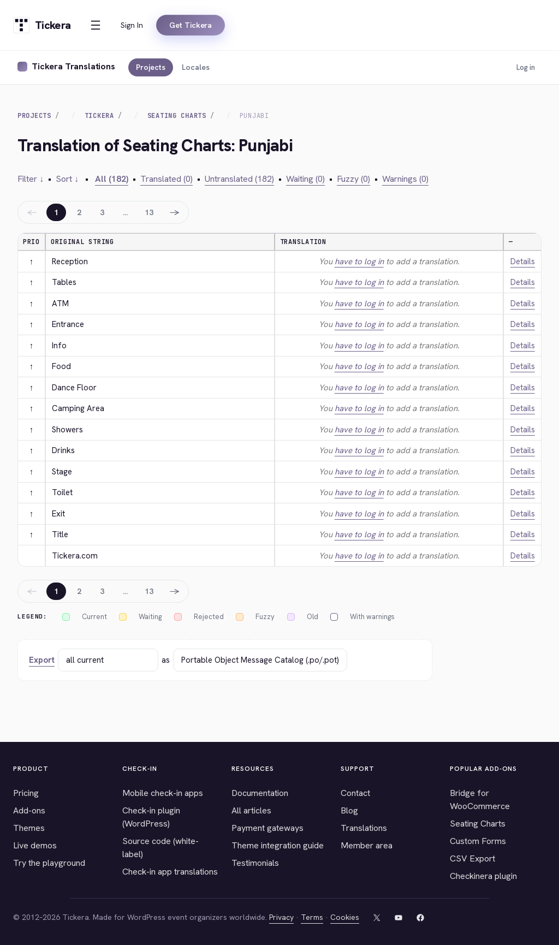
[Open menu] (96, 25)
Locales (196, 67)
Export (42, 660)
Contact (355, 793)
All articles (251, 810)
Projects (150, 67)
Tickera (99, 115)
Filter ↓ (30, 179)
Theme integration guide (277, 845)
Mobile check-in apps (162, 793)
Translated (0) (166, 179)
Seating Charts (176, 115)
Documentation (259, 793)
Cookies (344, 917)
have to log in (359, 261)
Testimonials (255, 863)
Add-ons (29, 810)
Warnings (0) (405, 179)
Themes (29, 828)
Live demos (35, 845)
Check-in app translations (170, 871)
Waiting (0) (305, 179)
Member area (367, 845)
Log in (525, 67)
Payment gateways (267, 828)
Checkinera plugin (483, 876)
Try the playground (49, 863)
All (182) (111, 179)
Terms (312, 917)
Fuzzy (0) (353, 179)
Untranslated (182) (239, 179)
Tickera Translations (73, 66)
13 (149, 212)
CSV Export (472, 858)
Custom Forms (478, 841)
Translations (364, 828)
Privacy (281, 917)
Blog (349, 810)
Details (522, 261)
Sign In (132, 25)
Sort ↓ (67, 179)
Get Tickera (190, 25)
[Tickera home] (41, 25)
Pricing (26, 793)
